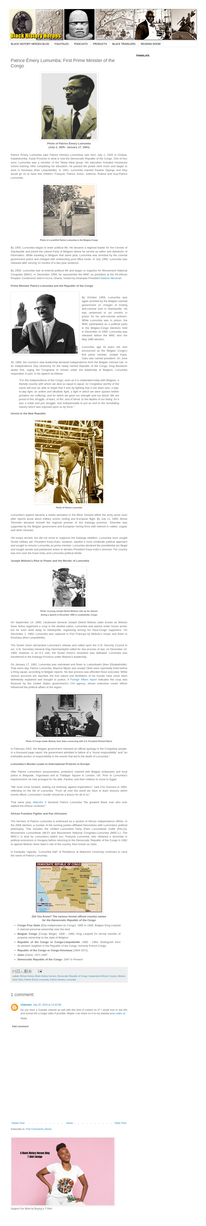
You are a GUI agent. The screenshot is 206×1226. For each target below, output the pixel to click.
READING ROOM (150, 44)
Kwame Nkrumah (111, 278)
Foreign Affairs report (83, 679)
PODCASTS (81, 44)
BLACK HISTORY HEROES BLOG (30, 44)
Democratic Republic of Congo (72, 976)
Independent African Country (103, 976)
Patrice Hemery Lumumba (63, 979)
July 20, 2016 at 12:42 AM (47, 1004)
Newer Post (18, 1123)
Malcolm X (40, 802)
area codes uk (117, 1013)
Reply (24, 1018)
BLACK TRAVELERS (124, 44)
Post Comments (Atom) (39, 1129)
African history (27, 976)
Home (69, 1123)
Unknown (26, 1004)
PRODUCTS (100, 44)
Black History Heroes (45, 976)
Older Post (120, 1123)
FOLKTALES (62, 44)
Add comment (20, 1026)
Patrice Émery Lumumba (36, 979)
